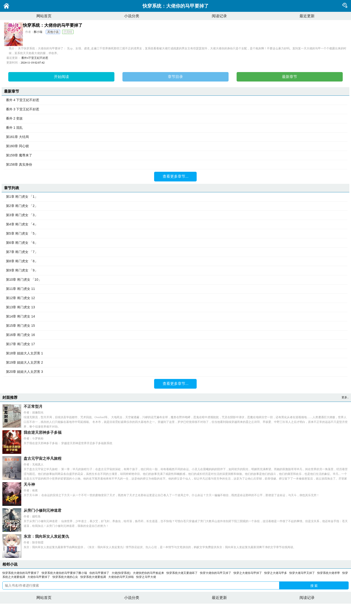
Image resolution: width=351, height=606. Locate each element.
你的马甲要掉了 (99, 573)
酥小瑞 (38, 32)
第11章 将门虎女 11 (175, 289)
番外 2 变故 (175, 118)
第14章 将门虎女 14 (175, 316)
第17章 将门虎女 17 (175, 344)
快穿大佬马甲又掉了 (302, 573)
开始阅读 (61, 77)
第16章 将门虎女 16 (175, 335)
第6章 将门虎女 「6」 (175, 243)
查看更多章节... (175, 176)
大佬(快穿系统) (121, 573)
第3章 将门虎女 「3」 (175, 215)
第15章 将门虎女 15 (175, 326)
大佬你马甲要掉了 (38, 577)
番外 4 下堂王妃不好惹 (175, 100)
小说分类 (131, 16)
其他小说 (53, 32)
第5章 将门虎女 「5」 (175, 234)
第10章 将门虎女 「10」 (175, 280)
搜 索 (314, 586)
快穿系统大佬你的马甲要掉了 (20, 573)
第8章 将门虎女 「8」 (175, 261)
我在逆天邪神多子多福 (42, 432)
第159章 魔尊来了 (175, 155)
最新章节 (289, 77)
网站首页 (44, 16)
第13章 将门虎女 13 (175, 307)
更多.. (345, 397)
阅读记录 (219, 16)
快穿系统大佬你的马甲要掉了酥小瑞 (64, 573)
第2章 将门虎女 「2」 (175, 206)
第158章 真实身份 (175, 165)
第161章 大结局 (175, 137)
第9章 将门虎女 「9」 (175, 270)
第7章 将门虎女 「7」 (175, 252)
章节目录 (175, 77)
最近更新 (307, 16)
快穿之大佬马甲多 (275, 573)
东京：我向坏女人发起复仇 (46, 536)
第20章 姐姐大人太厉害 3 (175, 372)
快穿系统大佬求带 (328, 573)
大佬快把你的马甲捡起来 (148, 573)
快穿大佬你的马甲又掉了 (215, 573)
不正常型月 (33, 406)
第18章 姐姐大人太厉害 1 (175, 353)
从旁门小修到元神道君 (42, 510)
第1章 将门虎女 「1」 (175, 197)
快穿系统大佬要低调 (93, 577)
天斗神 (29, 484)
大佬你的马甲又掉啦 (121, 577)
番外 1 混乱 (175, 128)
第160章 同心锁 (175, 146)
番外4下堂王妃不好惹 (34, 58)
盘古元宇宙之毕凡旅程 (42, 458)
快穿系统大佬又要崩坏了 (182, 573)
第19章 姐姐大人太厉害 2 (175, 363)
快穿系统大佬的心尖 (65, 577)
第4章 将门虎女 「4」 (175, 224)
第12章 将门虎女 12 (175, 298)
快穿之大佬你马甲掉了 (248, 573)
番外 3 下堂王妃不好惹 (175, 109)
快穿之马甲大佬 (146, 577)
